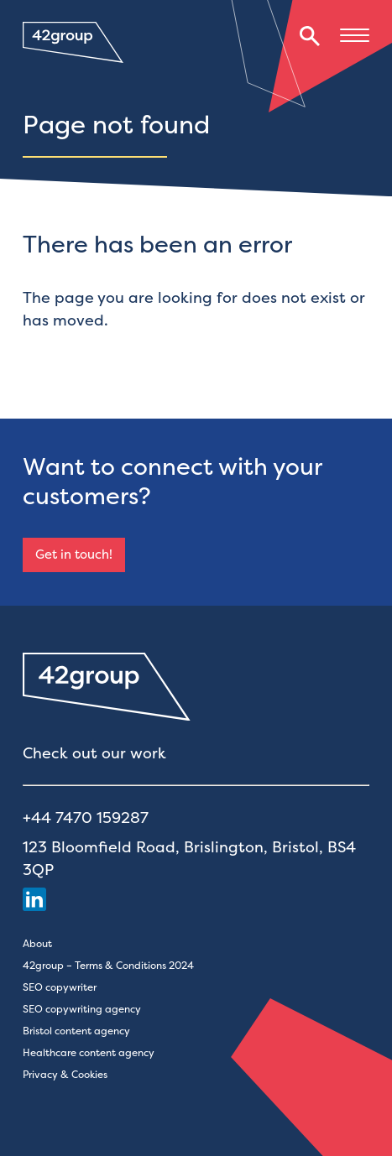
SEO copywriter (60, 987)
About (37, 943)
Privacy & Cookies (65, 1074)
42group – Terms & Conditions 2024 (108, 965)
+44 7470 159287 (86, 817)
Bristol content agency (76, 1030)
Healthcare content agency (88, 1052)
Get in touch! (73, 554)
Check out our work (94, 752)
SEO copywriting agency (82, 1009)
